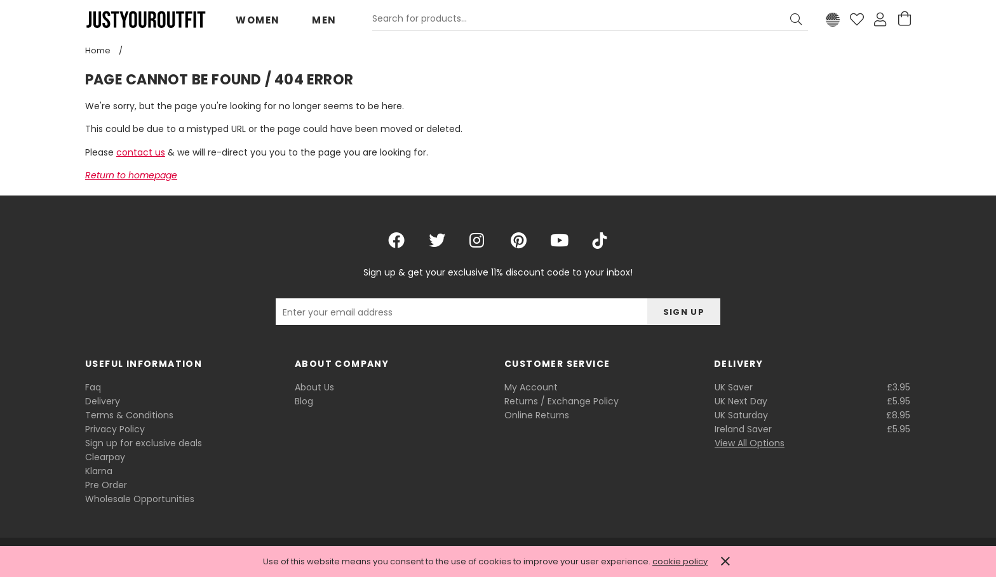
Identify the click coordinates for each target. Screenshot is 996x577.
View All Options (749, 443)
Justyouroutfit (145, 20)
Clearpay (105, 457)
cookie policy (680, 561)
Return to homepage (131, 175)
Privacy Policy (115, 429)
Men (324, 20)
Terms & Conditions (129, 415)
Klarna (98, 471)
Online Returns (536, 415)
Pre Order (106, 485)
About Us (314, 387)
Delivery (102, 401)
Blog (304, 401)
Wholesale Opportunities (139, 499)
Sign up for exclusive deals (143, 443)
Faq (93, 387)
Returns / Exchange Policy (561, 401)
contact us (140, 152)
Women (258, 20)
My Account (531, 387)
